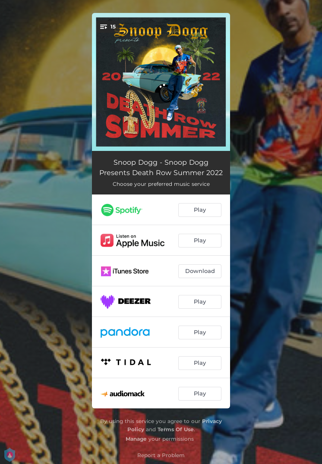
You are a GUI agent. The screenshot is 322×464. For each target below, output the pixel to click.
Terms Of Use (176, 429)
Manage (136, 439)
